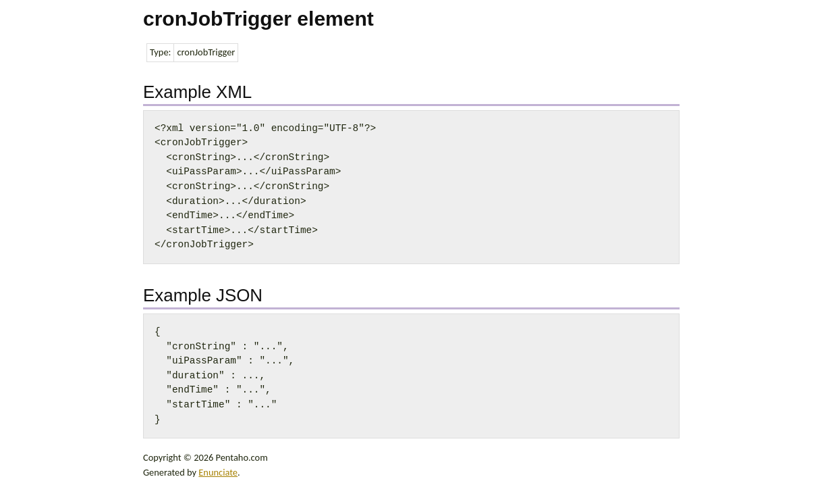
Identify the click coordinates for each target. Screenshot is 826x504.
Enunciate (218, 472)
